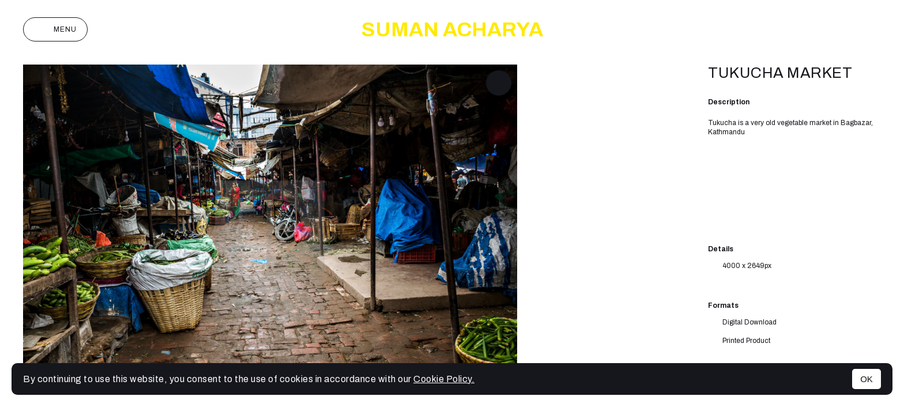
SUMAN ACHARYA (452, 29)
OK (866, 379)
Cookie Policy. (443, 379)
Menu (55, 29)
